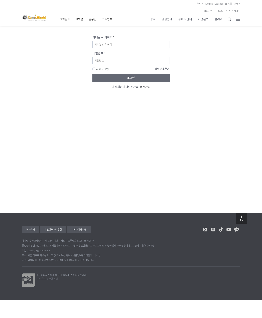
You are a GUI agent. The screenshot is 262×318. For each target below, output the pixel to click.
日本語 (228, 3)
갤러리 (219, 19)
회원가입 (208, 10)
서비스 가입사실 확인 (47, 278)
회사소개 (30, 229)
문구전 (92, 19)
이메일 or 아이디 (103, 37)
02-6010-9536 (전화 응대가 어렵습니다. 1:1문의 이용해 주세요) (122, 245)
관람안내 (167, 19)
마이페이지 (234, 10)
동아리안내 (185, 19)
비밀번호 (98, 53)
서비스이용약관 (79, 229)
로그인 (221, 10)
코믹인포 (107, 19)
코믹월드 (65, 19)
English (209, 3)
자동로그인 (100, 69)
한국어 (237, 3)
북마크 (200, 3)
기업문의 (203, 19)
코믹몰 (79, 19)
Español (219, 3)
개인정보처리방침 (53, 229)
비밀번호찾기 (162, 68)
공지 (153, 19)
